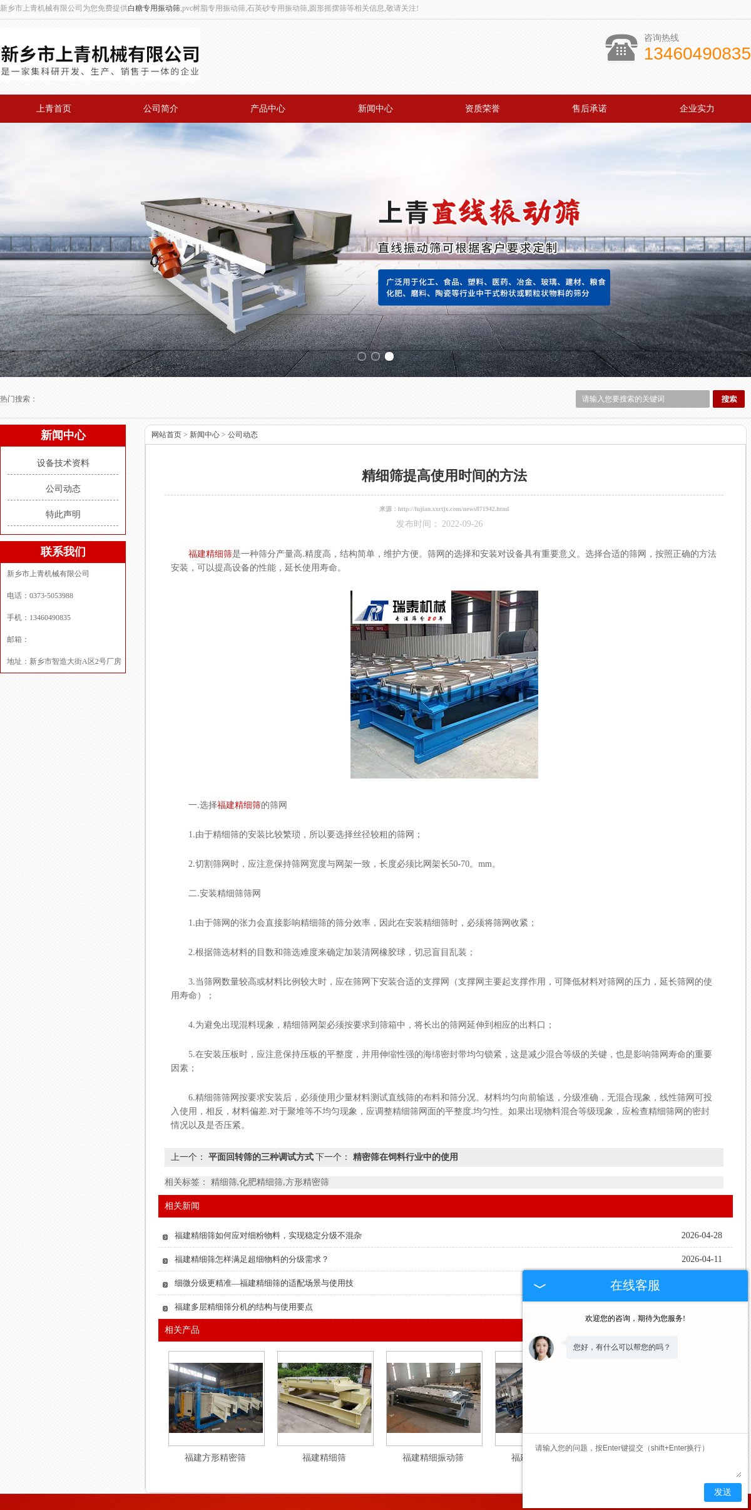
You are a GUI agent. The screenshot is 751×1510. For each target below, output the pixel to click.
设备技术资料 (63, 448)
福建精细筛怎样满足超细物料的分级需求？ (252, 1244)
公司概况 (179, 1499)
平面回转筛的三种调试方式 (260, 1142)
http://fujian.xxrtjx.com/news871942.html (453, 493)
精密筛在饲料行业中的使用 (404, 1142)
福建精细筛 (324, 1442)
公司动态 (63, 473)
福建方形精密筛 (215, 1442)
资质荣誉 (482, 108)
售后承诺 (589, 108)
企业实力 (697, 108)
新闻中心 (375, 108)
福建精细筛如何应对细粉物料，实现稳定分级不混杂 (268, 1220)
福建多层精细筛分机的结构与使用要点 (244, 1291)
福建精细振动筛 (433, 1442)
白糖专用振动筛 (154, 8)
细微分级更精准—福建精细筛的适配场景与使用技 (264, 1268)
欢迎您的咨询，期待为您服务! (635, 1318)
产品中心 (267, 108)
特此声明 (63, 499)
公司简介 (160, 108)
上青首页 (53, 108)
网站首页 (166, 419)
